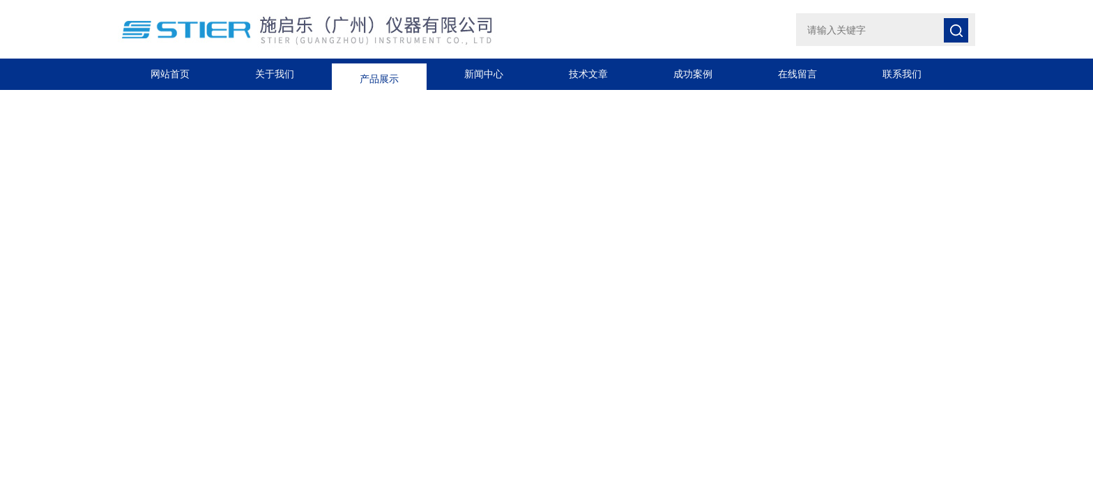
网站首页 (170, 73)
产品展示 (379, 73)
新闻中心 (483, 73)
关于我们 (274, 73)
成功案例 (692, 73)
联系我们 (902, 73)
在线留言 (797, 73)
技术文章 (588, 73)
